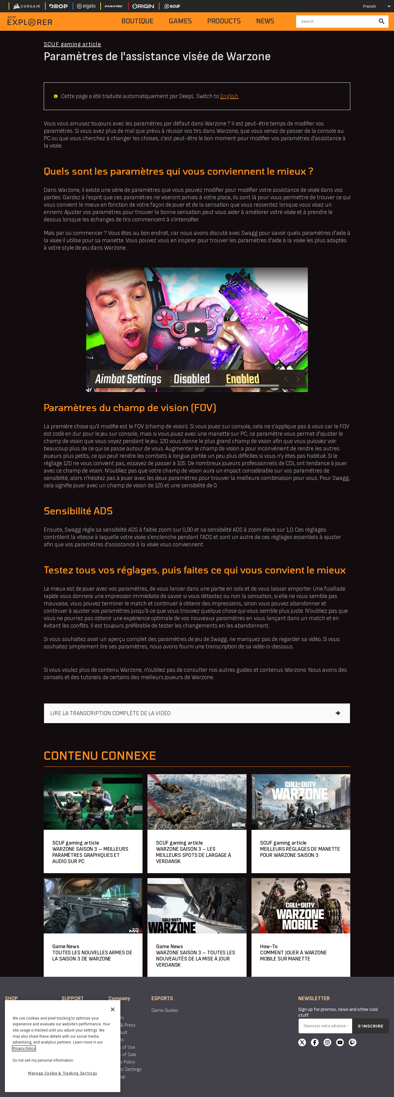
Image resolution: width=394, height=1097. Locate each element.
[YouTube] (340, 1043)
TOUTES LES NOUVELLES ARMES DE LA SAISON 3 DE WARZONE (92, 955)
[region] (62, 1046)
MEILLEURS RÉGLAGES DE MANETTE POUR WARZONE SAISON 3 (300, 852)
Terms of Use (121, 1047)
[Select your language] (371, 6)
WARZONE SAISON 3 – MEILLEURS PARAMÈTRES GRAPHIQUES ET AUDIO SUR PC (90, 855)
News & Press (121, 1025)
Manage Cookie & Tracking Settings (62, 1073)
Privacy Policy (121, 1062)
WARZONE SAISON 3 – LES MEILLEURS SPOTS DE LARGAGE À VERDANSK (193, 855)
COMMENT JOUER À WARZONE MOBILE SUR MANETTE (293, 955)
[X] (302, 1043)
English (229, 96)
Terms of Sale (122, 1055)
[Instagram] (327, 1043)
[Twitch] (352, 1043)
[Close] (112, 1009)
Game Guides (164, 1010)
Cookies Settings (125, 1069)
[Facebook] (315, 1043)
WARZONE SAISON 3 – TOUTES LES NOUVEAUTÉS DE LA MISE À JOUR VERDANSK (195, 958)
